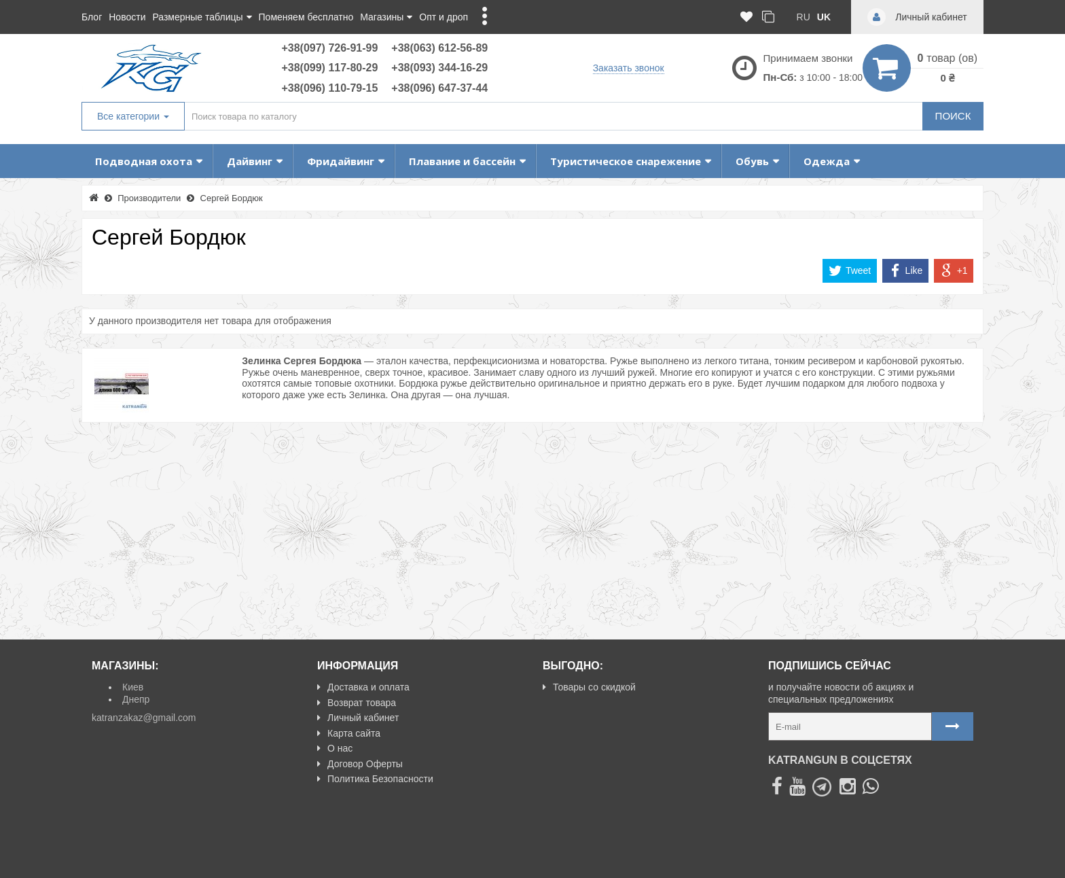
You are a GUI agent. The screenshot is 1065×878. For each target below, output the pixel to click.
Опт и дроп (443, 17)
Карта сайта (348, 733)
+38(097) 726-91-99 (329, 48)
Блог (92, 17)
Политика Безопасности (375, 778)
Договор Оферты (360, 763)
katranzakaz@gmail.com (144, 717)
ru (803, 17)
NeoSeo (956, 861)
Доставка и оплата (363, 687)
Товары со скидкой (589, 687)
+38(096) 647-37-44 (439, 88)
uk (824, 17)
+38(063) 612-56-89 (439, 48)
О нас (335, 748)
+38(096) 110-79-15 (329, 88)
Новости (127, 17)
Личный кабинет (358, 717)
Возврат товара (356, 702)
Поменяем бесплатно (306, 17)
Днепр (135, 699)
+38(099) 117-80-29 (329, 67)
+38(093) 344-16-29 (439, 67)
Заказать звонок (628, 68)
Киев (132, 687)
